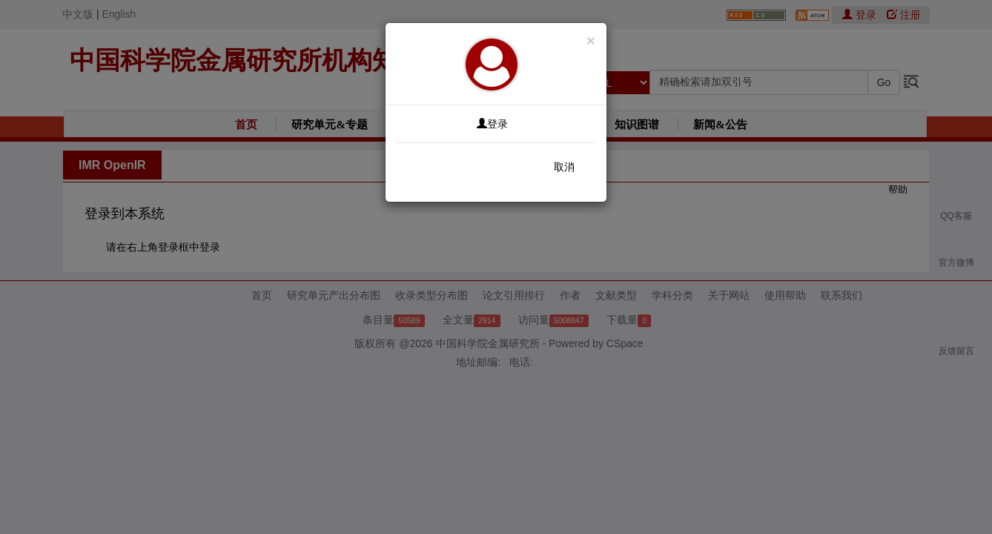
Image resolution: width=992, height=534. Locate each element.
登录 (492, 124)
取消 (564, 167)
